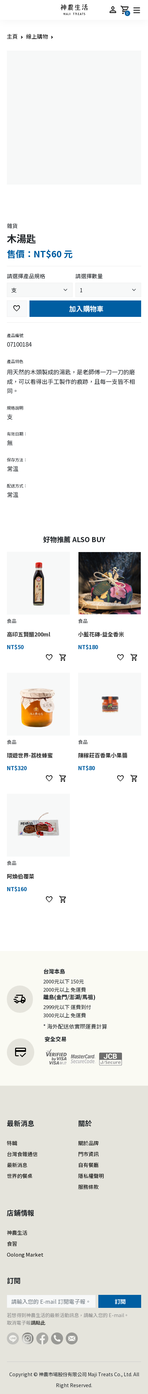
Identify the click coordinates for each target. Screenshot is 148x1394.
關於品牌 (88, 1143)
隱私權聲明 (91, 1175)
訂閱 (119, 1301)
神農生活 (17, 1232)
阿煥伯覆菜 (20, 876)
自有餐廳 (88, 1164)
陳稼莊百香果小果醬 (102, 755)
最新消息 (17, 1164)
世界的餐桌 (20, 1175)
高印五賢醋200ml (28, 634)
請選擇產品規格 (26, 276)
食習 (12, 1243)
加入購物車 (85, 308)
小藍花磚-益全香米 (101, 634)
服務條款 (88, 1186)
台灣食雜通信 (22, 1153)
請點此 (38, 1322)
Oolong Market (25, 1254)
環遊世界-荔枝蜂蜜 (30, 755)
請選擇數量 (89, 276)
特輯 (12, 1143)
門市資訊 (88, 1153)
